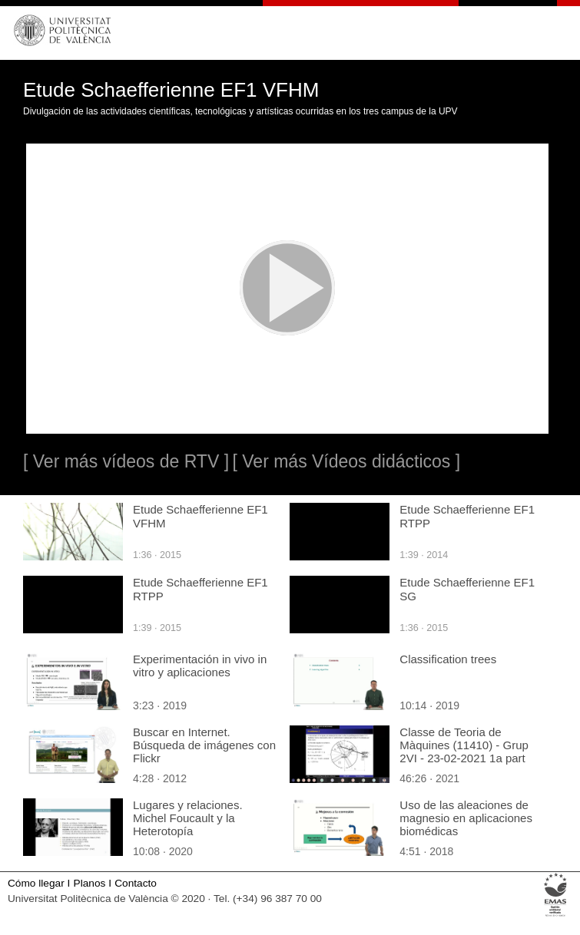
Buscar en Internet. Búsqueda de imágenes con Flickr (204, 745)
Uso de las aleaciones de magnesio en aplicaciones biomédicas (465, 818)
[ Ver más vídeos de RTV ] (126, 461)
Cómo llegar (36, 883)
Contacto (135, 883)
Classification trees (447, 659)
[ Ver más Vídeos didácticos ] (346, 461)
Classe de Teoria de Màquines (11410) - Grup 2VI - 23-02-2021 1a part (464, 745)
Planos (90, 883)
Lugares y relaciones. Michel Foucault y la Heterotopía (188, 818)
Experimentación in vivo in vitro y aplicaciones (200, 666)
